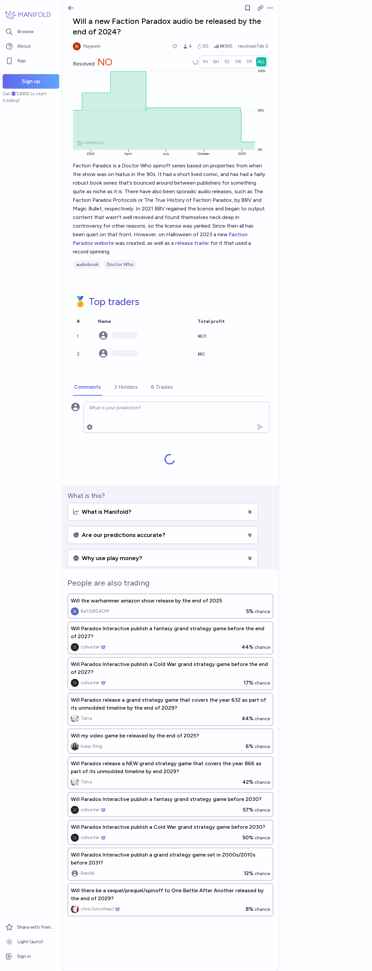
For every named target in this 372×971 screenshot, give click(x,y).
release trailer (192, 243)
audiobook (87, 264)
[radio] (205, 61)
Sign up (31, 81)
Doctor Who (120, 264)
